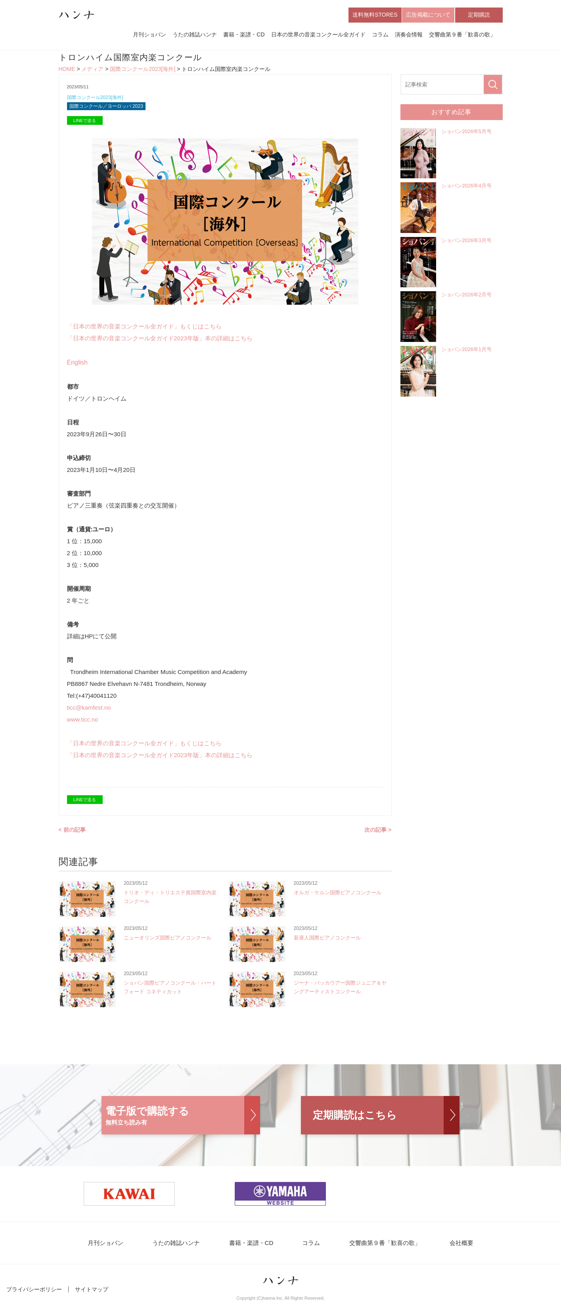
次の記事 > (377, 831)
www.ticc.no (82, 721)
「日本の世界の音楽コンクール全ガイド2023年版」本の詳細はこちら (160, 339)
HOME (67, 70)
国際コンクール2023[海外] (142, 70)
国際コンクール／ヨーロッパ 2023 (109, 108)
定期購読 (479, 15)
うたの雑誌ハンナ (194, 35)
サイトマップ (91, 1291)
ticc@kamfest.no (92, 709)
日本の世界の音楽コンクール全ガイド (318, 35)
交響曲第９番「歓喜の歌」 (462, 35)
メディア (92, 70)
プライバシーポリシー (34, 1291)
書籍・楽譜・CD (243, 35)
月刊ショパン (149, 35)
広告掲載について (428, 15)
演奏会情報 (409, 35)
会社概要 (455, 1244)
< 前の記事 (72, 831)
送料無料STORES (374, 15)
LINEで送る (84, 122)
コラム (380, 35)
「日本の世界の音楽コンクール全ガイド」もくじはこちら (144, 328)
